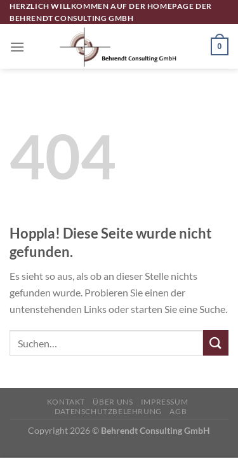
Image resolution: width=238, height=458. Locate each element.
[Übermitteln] (215, 342)
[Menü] (17, 46)
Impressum (164, 401)
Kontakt (66, 401)
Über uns (113, 401)
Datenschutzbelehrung (108, 411)
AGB (178, 411)
